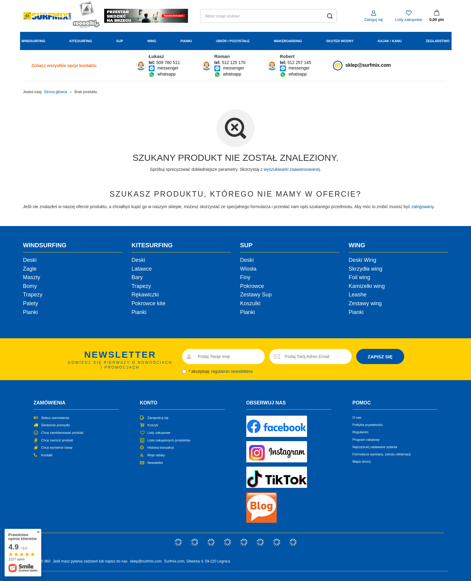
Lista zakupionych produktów (169, 440)
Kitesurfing (81, 41)
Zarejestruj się (158, 418)
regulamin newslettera (232, 371)
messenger (167, 68)
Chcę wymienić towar (57, 447)
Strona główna (55, 92)
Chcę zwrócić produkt (57, 440)
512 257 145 (299, 62)
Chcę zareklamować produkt (62, 432)
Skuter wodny (339, 41)
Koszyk (153, 425)
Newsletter (155, 462)
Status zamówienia (55, 418)
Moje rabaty (156, 455)
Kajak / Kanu (390, 41)
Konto (148, 402)
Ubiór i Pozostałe (233, 41)
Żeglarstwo (437, 41)
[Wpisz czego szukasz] (268, 16)
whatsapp (166, 74)
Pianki (186, 41)
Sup (119, 41)
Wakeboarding (288, 41)
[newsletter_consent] (184, 371)
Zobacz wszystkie (64, 65)
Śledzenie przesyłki (55, 425)
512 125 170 (233, 62)
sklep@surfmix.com (368, 65)
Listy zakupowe (408, 19)
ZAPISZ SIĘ (380, 356)
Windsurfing (34, 41)
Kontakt (47, 455)
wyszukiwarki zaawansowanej (292, 169)
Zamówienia (50, 402)
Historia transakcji (161, 447)
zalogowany (422, 206)
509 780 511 (168, 62)
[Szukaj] (330, 16)
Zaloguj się (373, 19)
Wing (151, 41)
